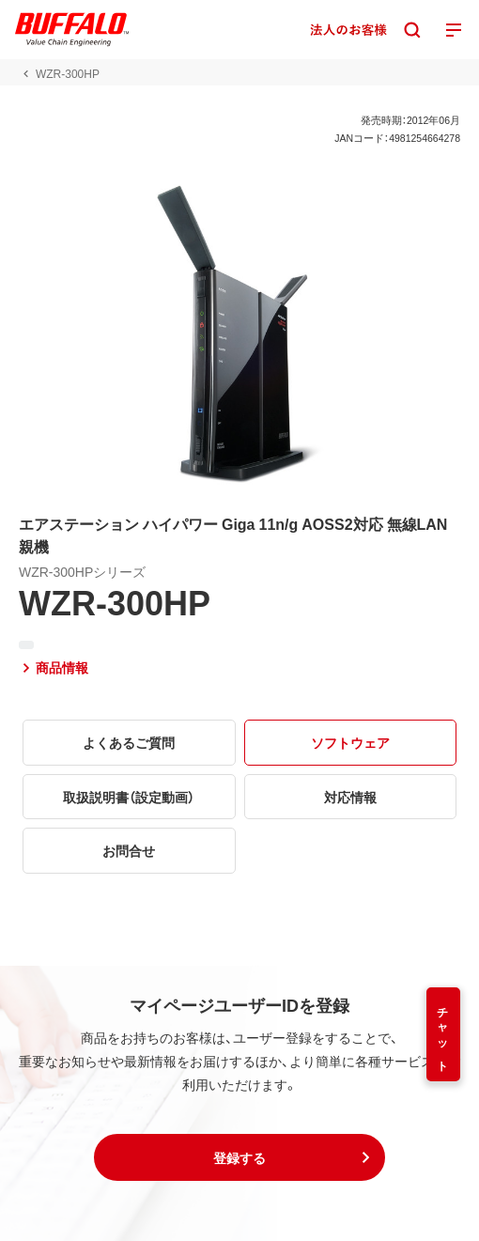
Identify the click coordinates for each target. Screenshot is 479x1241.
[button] (239, 1157)
